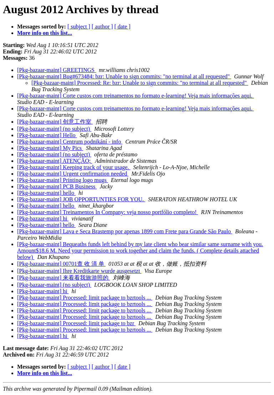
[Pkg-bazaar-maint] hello (46, 193)
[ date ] (122, 27)
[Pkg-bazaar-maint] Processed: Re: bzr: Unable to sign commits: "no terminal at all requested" (139, 83)
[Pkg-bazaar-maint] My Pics (50, 148)
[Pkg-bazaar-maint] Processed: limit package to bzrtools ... (84, 298)
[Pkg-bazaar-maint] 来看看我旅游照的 (63, 278)
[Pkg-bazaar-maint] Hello (47, 135)
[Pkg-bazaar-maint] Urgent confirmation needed (72, 174)
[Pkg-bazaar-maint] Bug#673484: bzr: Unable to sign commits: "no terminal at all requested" (124, 76)
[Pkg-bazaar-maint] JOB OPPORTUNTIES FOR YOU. (81, 199)
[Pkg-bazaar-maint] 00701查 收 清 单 (61, 264)
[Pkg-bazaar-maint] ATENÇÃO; (54, 161)
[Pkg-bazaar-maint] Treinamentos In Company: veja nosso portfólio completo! (107, 212)
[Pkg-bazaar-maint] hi (43, 218)
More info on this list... (44, 33)
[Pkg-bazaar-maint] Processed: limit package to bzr (76, 323)
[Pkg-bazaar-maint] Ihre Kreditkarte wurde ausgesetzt (79, 271)
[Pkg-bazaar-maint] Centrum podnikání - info (69, 142)
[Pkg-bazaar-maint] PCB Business (57, 186)
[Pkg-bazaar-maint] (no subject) (54, 129)
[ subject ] (78, 27)
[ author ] (102, 27)
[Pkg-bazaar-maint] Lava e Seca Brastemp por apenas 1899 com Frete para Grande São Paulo (124, 231)
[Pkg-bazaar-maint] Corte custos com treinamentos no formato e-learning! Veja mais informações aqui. (135, 96)
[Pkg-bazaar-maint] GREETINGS (56, 70)
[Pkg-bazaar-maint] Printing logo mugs (62, 180)
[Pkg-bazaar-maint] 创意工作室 (55, 122)
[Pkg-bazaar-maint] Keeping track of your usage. (73, 167)
